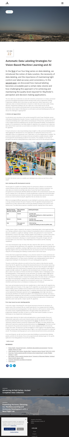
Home (34, 431)
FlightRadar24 (41, 324)
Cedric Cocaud (10, 341)
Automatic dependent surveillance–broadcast (20, 359)
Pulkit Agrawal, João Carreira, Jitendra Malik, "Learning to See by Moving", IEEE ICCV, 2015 (31, 351)
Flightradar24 (11, 361)
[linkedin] (14, 366)
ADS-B (36, 320)
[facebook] (7, 366)
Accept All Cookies (9, 429)
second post (11, 83)
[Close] (25, 419)
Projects (34, 434)
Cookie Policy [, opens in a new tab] (13, 425)
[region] (14, 426)
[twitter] (11, 366)
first (13, 71)
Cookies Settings (14, 432)
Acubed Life (34, 436)
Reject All (20, 429)
